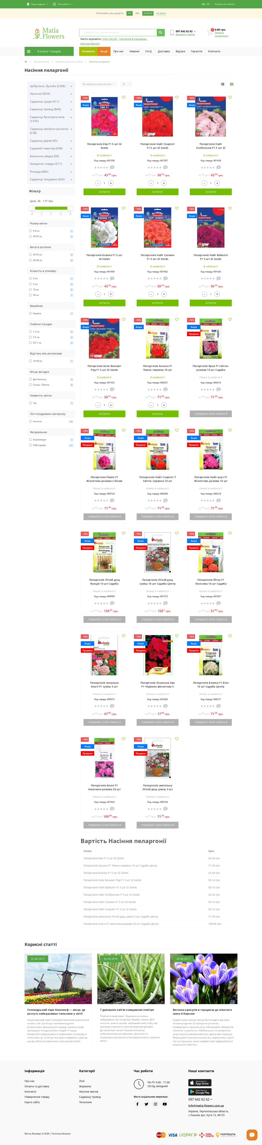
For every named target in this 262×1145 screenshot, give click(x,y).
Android (148, 13)
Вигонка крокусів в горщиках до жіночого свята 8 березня (202, 1011)
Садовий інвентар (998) (46, 148)
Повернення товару (37, 1097)
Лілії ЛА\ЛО (110, 39)
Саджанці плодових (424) (47, 179)
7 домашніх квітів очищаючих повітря (127, 1010)
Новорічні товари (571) (46, 164)
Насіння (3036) (40, 93)
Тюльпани (85, 1102)
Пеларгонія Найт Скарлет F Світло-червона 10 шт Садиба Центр (157, 480)
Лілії (82, 1081)
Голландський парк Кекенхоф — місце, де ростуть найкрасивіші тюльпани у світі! (56, 1011)
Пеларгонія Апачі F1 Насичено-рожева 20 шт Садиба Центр (104, 789)
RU (208, 4)
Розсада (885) (39, 171)
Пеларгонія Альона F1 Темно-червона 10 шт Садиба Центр (157, 369)
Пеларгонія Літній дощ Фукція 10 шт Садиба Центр (104, 583)
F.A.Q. (148, 51)
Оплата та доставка (37, 1086)
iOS (129, 13)
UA (203, 4)
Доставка (164, 51)
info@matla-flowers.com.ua (206, 1105)
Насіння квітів (41, 61)
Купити (104, 192)
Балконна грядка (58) (44, 156)
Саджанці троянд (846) (45, 109)
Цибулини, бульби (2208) (47, 86)
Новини (135, 51)
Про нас (118, 51)
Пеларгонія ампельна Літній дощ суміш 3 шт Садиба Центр (157, 789)
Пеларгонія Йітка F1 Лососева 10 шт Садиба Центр (211, 583)
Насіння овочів (88, 1091)
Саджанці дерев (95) (43, 140)
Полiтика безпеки (61, 1133)
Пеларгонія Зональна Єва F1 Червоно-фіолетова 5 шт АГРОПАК (157, 686)
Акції (104, 51)
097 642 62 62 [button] (200, 1099)
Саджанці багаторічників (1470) (47, 119)
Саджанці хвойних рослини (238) (49, 131)
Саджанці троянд (90, 1097)
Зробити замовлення (221, 34)
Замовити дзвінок (185, 34)
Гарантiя (196, 51)
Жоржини (85, 1086)
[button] (37, 4)
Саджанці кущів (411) (44, 101)
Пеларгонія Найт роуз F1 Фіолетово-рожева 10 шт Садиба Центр (211, 480)
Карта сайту (32, 1102)
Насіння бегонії (90, 43)
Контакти (214, 51)
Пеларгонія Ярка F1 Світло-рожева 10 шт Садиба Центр (211, 369)
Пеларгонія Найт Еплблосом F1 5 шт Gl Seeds (210, 147)
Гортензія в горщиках (133, 39)
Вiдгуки (180, 51)
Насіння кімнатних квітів (69, 61)
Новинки (88, 51)
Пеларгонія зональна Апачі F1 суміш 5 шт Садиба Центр (104, 686)
